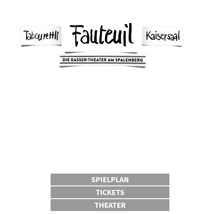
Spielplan (110, 179)
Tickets (110, 192)
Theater (110, 205)
